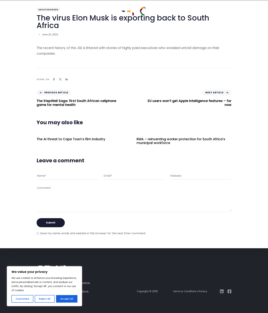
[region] (44, 286)
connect (213, 12)
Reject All (44, 299)
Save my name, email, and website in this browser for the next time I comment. (93, 233)
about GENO (72, 12)
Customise (22, 299)
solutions (100, 12)
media (192, 12)
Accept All (66, 299)
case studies (167, 12)
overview (46, 12)
